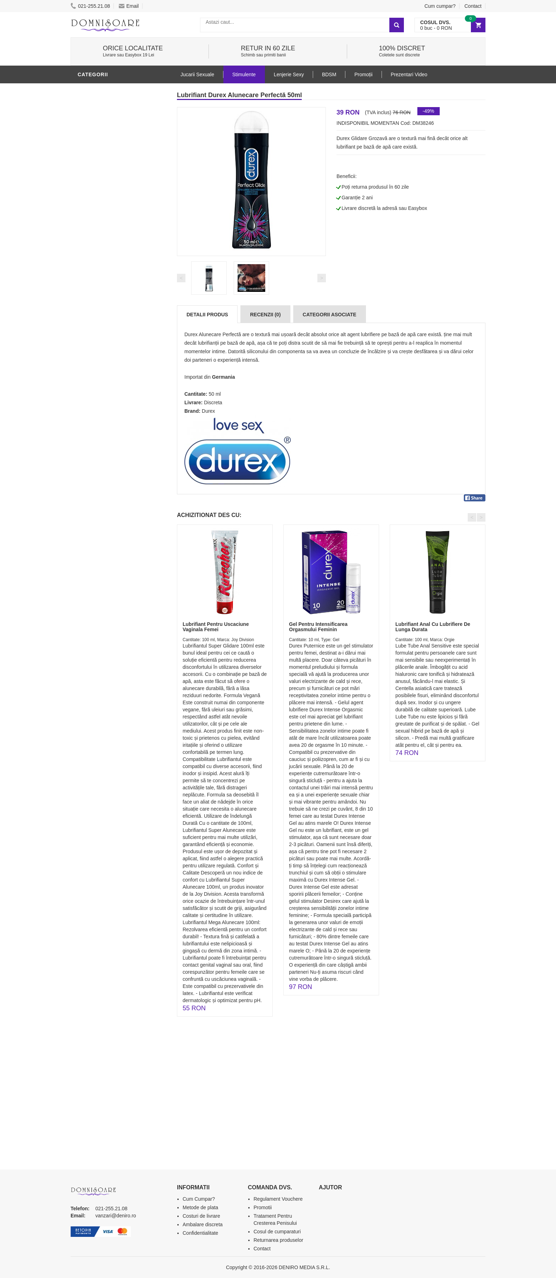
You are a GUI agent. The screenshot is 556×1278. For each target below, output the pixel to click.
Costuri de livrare (201, 1216)
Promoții (363, 74)
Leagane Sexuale (103, 302)
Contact (473, 6)
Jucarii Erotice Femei (109, 249)
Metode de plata (200, 1207)
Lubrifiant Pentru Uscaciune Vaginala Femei (216, 626)
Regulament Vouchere (278, 1199)
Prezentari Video (103, 334)
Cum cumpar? (440, 6)
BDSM (86, 228)
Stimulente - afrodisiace (114, 164)
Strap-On (92, 260)
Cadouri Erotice (102, 270)
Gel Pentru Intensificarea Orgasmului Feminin (318, 626)
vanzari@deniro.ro (115, 1215)
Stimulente (244, 74)
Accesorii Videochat (108, 313)
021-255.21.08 (90, 6)
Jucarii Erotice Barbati (112, 175)
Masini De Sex (97, 292)
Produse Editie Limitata (112, 345)
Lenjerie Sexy (98, 207)
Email (129, 6)
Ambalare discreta (203, 1224)
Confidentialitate (200, 1233)
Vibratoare (95, 185)
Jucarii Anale (98, 238)
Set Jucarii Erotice (106, 281)
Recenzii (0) (265, 314)
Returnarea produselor (278, 1240)
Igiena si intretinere (108, 196)
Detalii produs (207, 314)
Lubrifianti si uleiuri (108, 90)
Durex (208, 411)
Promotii (91, 324)
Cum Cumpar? (199, 1199)
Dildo (87, 217)
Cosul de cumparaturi (277, 1231)
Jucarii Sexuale (197, 74)
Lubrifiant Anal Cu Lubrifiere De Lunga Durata (432, 626)
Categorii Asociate (329, 314)
